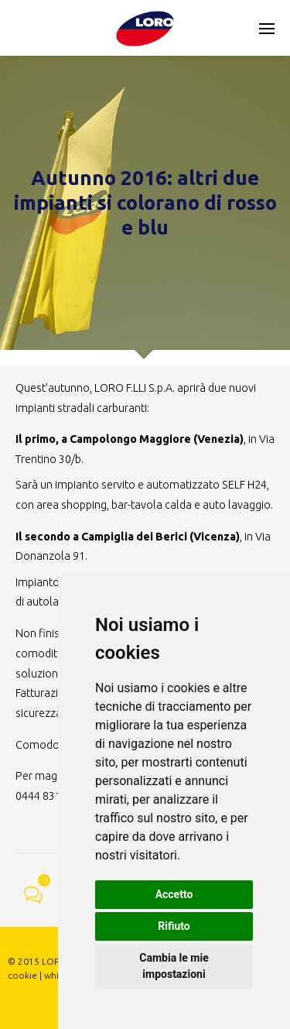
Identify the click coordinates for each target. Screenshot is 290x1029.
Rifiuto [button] (174, 926)
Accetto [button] (174, 894)
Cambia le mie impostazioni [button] (173, 966)
